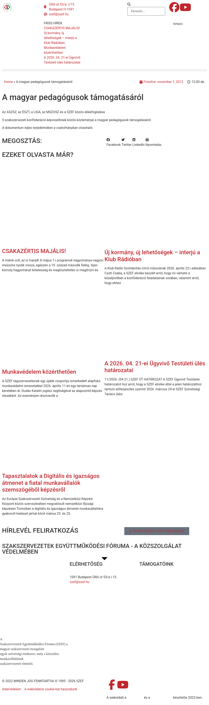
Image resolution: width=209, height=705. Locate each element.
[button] (146, 4)
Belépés (178, 23)
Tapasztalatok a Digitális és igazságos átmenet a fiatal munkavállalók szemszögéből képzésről (51, 483)
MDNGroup (135, 697)
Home (8, 82)
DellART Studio (161, 697)
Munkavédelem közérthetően (39, 371)
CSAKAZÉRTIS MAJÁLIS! (34, 251)
